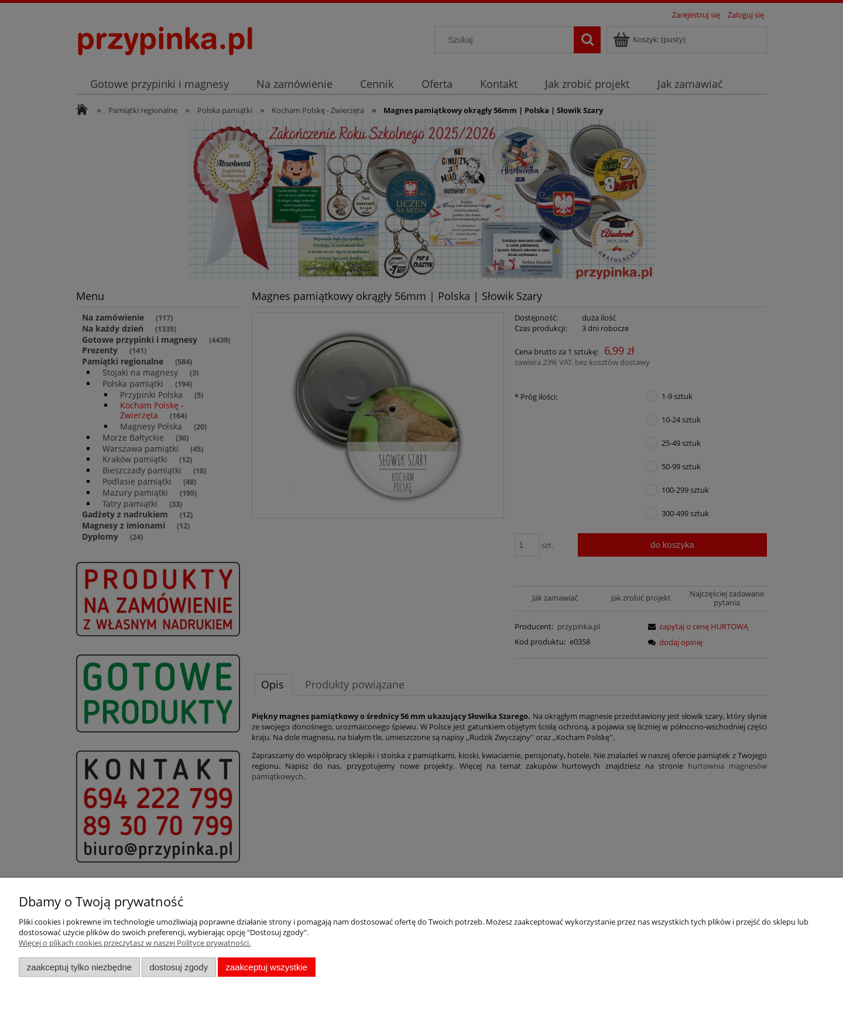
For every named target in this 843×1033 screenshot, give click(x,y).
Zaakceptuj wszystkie (266, 967)
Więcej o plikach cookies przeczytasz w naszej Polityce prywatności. (135, 942)
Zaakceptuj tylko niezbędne (79, 967)
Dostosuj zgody (178, 967)
